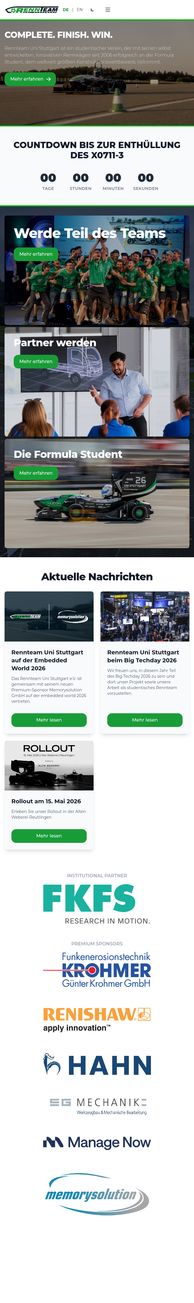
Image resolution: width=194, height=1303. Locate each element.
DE (66, 9)
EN (80, 9)
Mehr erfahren (30, 79)
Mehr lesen (49, 720)
